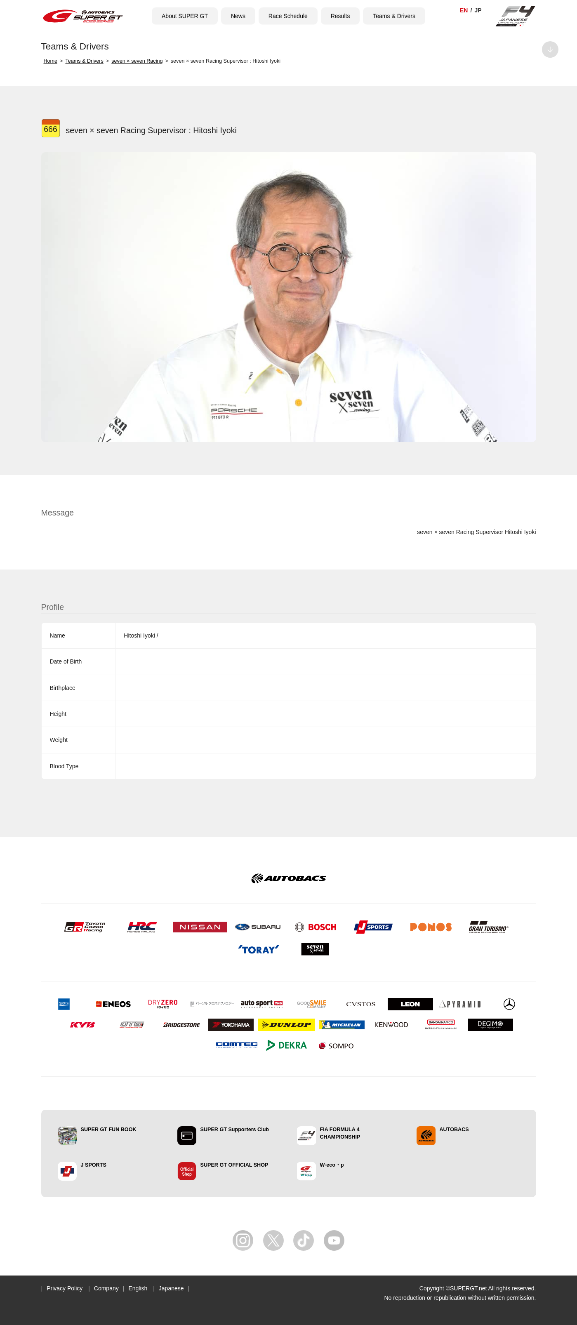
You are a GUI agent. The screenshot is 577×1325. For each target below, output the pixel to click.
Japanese (171, 1288)
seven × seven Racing (137, 61)
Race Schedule (288, 16)
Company (106, 1288)
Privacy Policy (64, 1288)
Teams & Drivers (394, 16)
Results (340, 16)
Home (51, 61)
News (238, 16)
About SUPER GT (185, 16)
